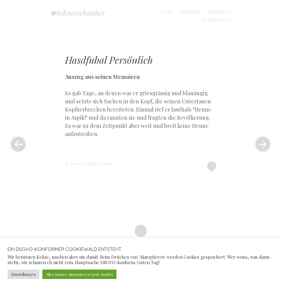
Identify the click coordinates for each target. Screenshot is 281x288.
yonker (106, 164)
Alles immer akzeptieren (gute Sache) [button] (79, 274)
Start (168, 12)
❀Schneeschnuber (77, 13)
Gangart (191, 12)
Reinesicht (219, 12)
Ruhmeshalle (216, 20)
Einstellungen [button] (23, 274)
